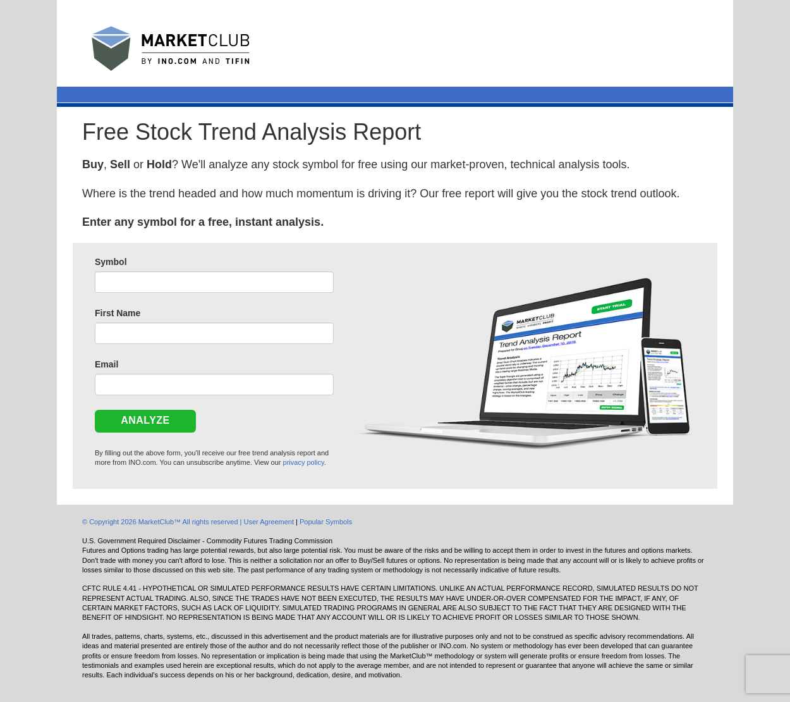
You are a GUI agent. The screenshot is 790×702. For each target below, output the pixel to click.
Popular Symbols (326, 522)
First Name (117, 313)
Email (106, 364)
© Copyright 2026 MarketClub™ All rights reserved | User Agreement (189, 522)
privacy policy (303, 462)
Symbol (111, 262)
